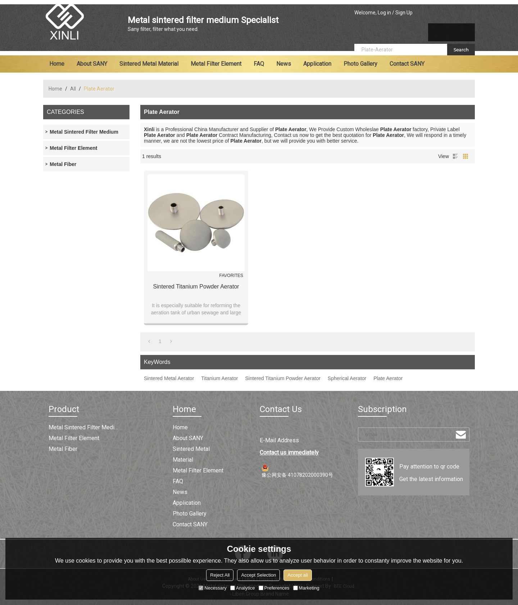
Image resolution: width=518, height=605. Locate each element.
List (455, 156)
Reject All (220, 575)
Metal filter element (216, 63)
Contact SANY (407, 63)
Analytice (242, 588)
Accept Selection (258, 575)
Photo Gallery (360, 63)
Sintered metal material (148, 63)
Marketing (306, 588)
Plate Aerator (388, 378)
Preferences (274, 588)
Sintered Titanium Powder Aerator (196, 286)
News (283, 63)
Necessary (212, 588)
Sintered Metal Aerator (169, 378)
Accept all (297, 575)
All (73, 89)
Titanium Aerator (219, 378)
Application (317, 63)
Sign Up (404, 12)
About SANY (92, 63)
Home (56, 63)
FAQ (259, 63)
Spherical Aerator (347, 378)
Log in (384, 12)
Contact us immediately (289, 452)
